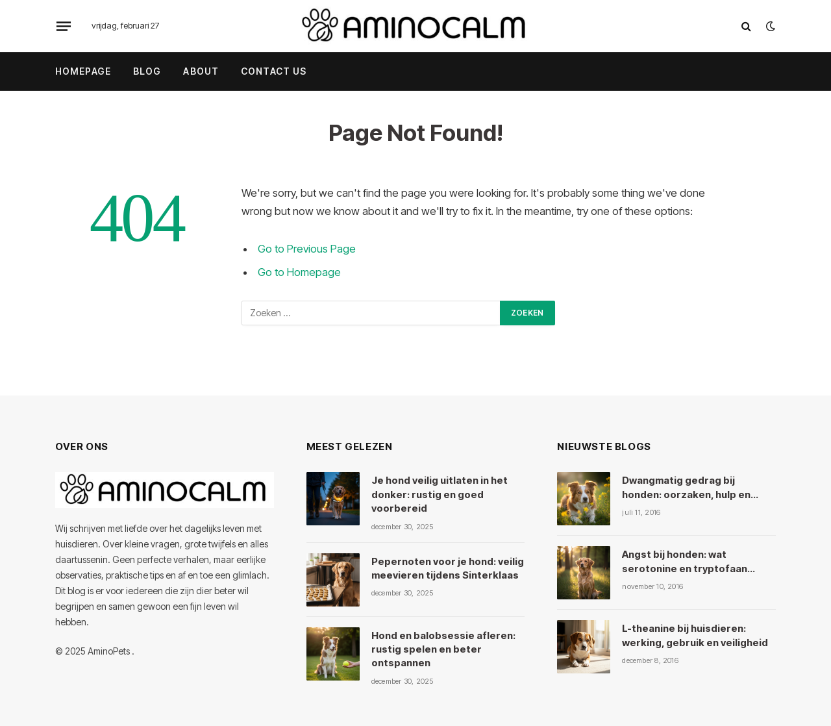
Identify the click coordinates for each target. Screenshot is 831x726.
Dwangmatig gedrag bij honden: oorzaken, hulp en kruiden (686, 487)
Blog (147, 71)
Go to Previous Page (307, 248)
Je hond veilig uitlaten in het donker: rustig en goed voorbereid (439, 494)
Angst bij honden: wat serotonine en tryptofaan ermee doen (684, 561)
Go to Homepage (299, 272)
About (201, 71)
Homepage (83, 71)
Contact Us (273, 71)
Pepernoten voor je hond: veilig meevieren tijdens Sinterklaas (447, 568)
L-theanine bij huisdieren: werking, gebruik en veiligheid (695, 635)
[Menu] (63, 26)
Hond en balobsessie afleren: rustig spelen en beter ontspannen (443, 649)
